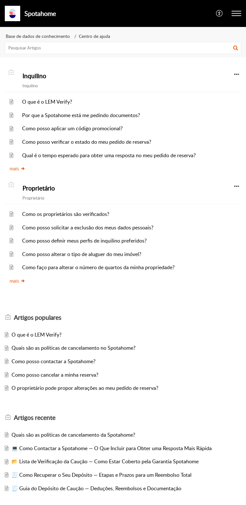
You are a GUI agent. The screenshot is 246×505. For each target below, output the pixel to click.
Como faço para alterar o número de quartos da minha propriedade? (98, 267)
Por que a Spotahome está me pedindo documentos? (81, 115)
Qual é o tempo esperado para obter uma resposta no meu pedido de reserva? (109, 155)
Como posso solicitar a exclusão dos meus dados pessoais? (87, 227)
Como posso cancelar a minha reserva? (55, 374)
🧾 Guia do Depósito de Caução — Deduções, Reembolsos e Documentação (96, 488)
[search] (123, 48)
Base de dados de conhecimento (38, 36)
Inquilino (34, 76)
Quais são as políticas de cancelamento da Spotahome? (73, 434)
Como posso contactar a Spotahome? (53, 361)
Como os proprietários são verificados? (65, 214)
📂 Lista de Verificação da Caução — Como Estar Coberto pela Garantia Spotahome (105, 461)
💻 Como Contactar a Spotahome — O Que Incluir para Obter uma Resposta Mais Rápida (112, 448)
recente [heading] (34, 418)
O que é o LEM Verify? (47, 101)
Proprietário (38, 188)
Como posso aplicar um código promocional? (72, 128)
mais (17, 168)
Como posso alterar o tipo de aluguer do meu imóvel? (81, 254)
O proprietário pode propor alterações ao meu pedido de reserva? (85, 387)
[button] (219, 13)
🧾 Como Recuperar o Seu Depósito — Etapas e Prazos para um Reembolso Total (102, 474)
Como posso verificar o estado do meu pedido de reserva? (86, 141)
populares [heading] (37, 317)
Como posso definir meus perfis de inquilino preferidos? (84, 240)
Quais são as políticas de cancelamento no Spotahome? (73, 347)
